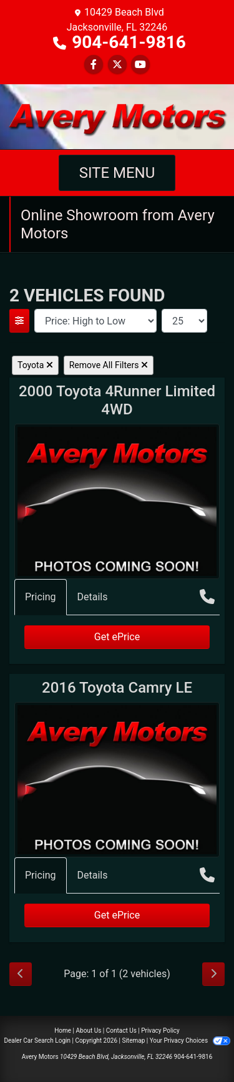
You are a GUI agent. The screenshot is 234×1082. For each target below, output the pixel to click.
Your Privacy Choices (190, 1040)
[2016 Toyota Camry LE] (117, 779)
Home (62, 1030)
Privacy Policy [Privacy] (160, 1030)
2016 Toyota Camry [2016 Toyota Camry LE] (117, 687)
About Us (89, 1030)
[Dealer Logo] (117, 116)
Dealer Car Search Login (37, 1040)
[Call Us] (207, 596)
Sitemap (133, 1040)
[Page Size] (184, 321)
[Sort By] (95, 321)
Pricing (40, 597)
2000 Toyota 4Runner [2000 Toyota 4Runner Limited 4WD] (117, 400)
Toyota (35, 365)
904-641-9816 (129, 42)
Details (92, 597)
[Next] (213, 974)
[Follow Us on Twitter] (117, 64)
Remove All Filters (108, 365)
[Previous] (20, 974)
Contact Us (121, 1030)
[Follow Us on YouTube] (140, 64)
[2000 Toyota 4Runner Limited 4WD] (117, 501)
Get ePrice (117, 637)
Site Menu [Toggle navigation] (117, 173)
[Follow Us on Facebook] (93, 64)
